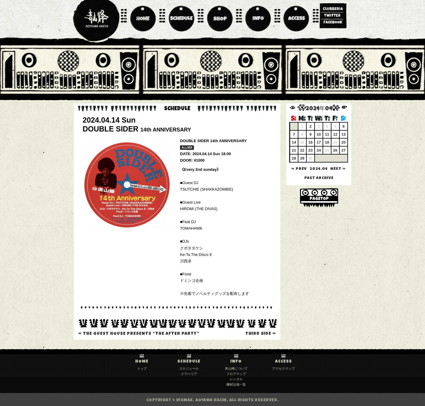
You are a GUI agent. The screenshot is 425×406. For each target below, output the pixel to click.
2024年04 (319, 109)
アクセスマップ (283, 368)
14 (294, 142)
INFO (236, 362)
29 (302, 158)
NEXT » (338, 169)
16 (310, 142)
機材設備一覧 (236, 384)
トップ (142, 368)
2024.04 (319, 169)
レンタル (236, 379)
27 (343, 150)
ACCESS (283, 362)
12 (335, 134)
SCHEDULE (188, 362)
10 (319, 134)
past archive (319, 178)
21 (294, 150)
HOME (141, 362)
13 (343, 134)
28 (294, 158)
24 (319, 150)
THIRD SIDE (260, 334)
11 (327, 134)
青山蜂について (236, 368)
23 (310, 150)
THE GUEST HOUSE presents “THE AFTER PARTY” (139, 334)
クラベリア (189, 374)
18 (327, 142)
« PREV (299, 169)
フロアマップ (236, 374)
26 (335, 150)
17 (319, 142)
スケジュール (189, 368)
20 (343, 142)
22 (302, 150)
